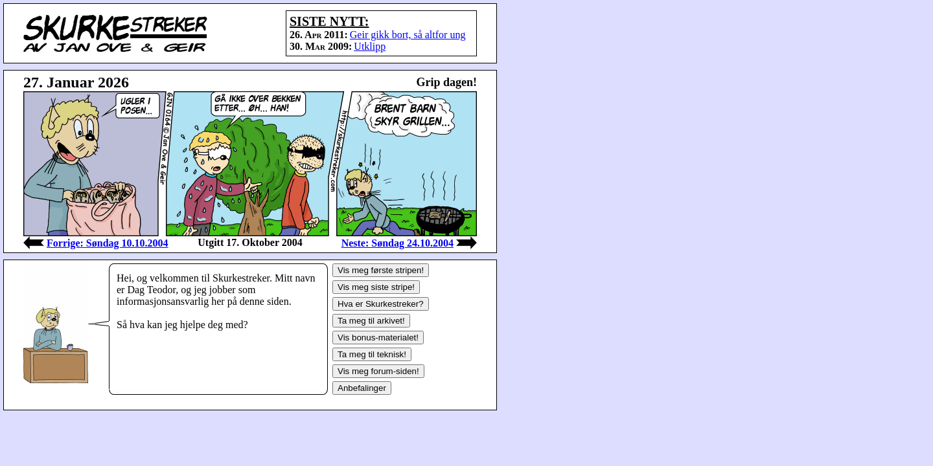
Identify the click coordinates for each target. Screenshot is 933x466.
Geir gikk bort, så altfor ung (408, 34)
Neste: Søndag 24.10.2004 (397, 243)
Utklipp (370, 46)
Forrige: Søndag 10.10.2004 (107, 243)
